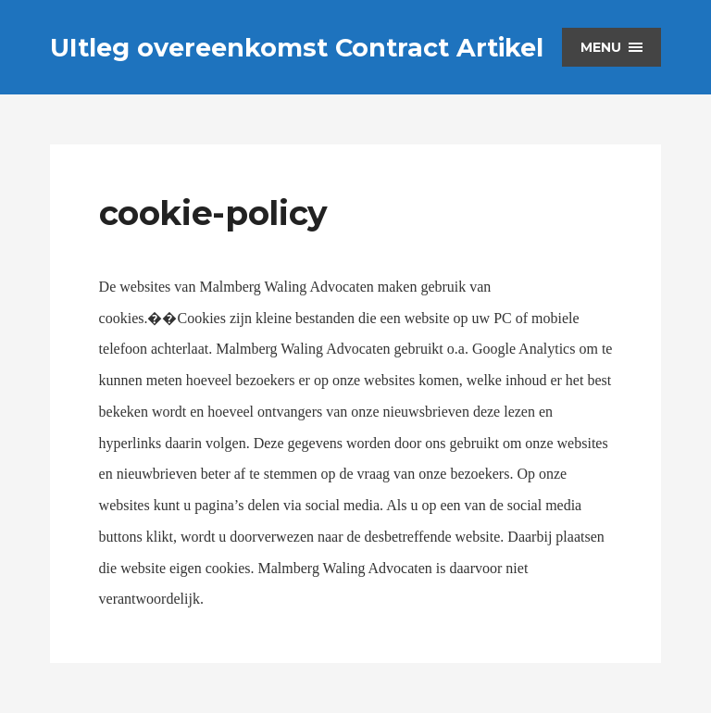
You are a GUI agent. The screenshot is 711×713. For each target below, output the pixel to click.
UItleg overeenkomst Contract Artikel (296, 47)
